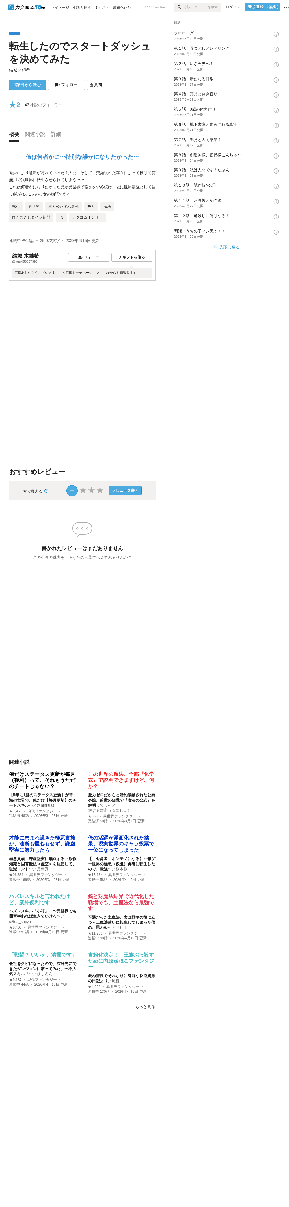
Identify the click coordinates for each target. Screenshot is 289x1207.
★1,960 (15, 811)
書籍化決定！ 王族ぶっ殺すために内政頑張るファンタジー (121, 961)
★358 (93, 816)
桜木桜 (122, 869)
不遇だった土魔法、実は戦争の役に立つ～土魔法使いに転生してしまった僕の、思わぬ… (121, 922)
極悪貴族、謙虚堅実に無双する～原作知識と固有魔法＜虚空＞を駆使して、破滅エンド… (42, 863)
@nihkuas (45, 805)
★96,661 (16, 875)
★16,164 (95, 875)
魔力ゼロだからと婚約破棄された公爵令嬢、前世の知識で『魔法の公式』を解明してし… (121, 800)
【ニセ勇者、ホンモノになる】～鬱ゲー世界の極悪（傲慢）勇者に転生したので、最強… (121, 863)
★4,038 (94, 987)
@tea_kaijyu (20, 921)
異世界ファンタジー (119, 816)
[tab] (15, 135)
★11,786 (95, 933)
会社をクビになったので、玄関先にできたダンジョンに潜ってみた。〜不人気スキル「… (42, 968)
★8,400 (15, 927)
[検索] (179, 7)
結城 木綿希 (19, 70)
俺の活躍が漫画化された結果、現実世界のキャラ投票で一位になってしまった (121, 844)
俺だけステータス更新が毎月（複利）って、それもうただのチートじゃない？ (42, 780)
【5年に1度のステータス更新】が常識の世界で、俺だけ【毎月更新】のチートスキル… (42, 800)
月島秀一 (45, 869)
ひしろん (45, 974)
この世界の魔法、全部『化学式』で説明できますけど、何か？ (121, 780)
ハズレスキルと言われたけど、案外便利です (39, 899)
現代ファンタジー (42, 811)
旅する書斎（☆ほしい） (109, 810)
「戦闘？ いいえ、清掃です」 (43, 955)
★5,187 (15, 980)
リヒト (122, 927)
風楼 (116, 981)
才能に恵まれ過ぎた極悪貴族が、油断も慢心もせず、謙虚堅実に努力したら (42, 844)
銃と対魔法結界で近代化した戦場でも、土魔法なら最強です (121, 902)
